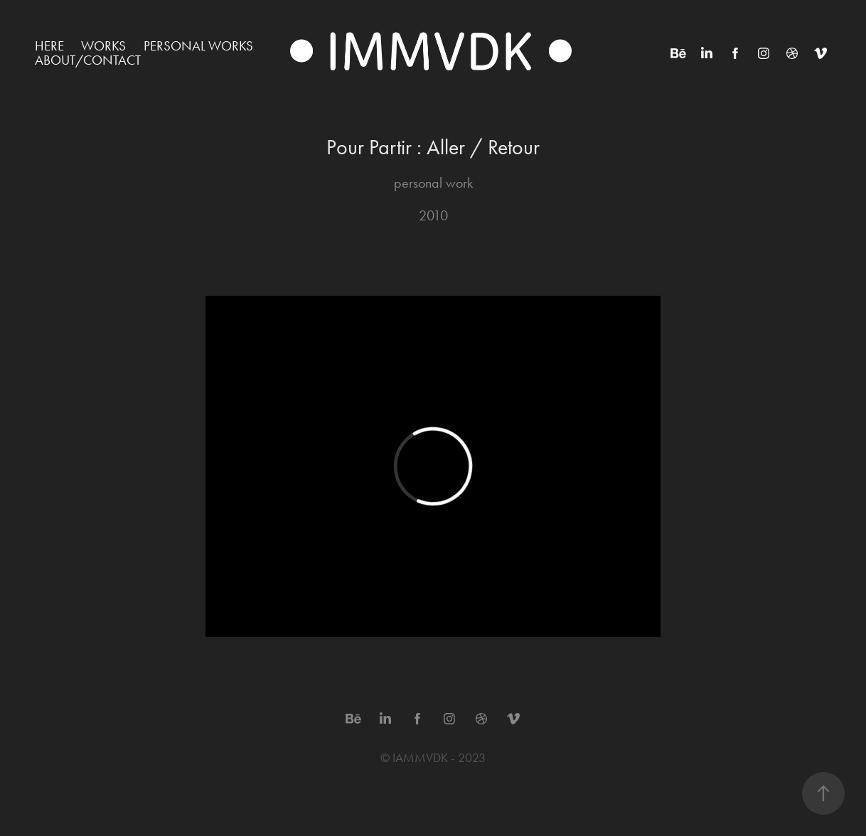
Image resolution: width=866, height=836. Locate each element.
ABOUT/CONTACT (88, 60)
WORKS (103, 46)
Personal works (198, 46)
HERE (49, 46)
